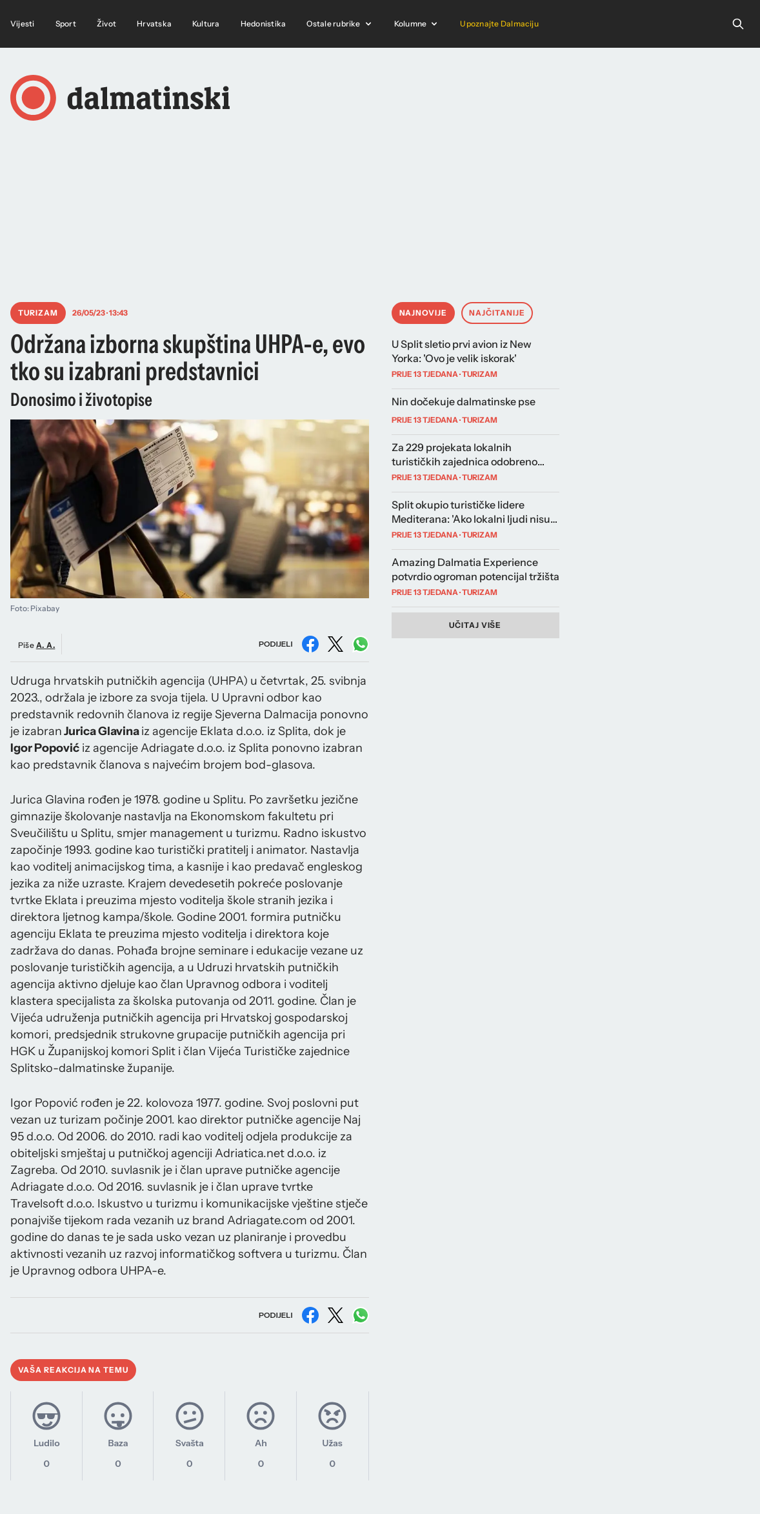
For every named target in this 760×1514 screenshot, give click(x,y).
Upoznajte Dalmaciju (499, 23)
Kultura (206, 23)
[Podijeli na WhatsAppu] (360, 644)
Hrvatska (154, 23)
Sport (65, 23)
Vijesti (22, 23)
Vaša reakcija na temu (73, 1370)
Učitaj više (475, 625)
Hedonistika (263, 23)
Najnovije (423, 313)
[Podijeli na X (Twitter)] (335, 644)
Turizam (38, 313)
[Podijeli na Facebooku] (310, 644)
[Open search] (738, 23)
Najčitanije (497, 313)
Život (106, 23)
